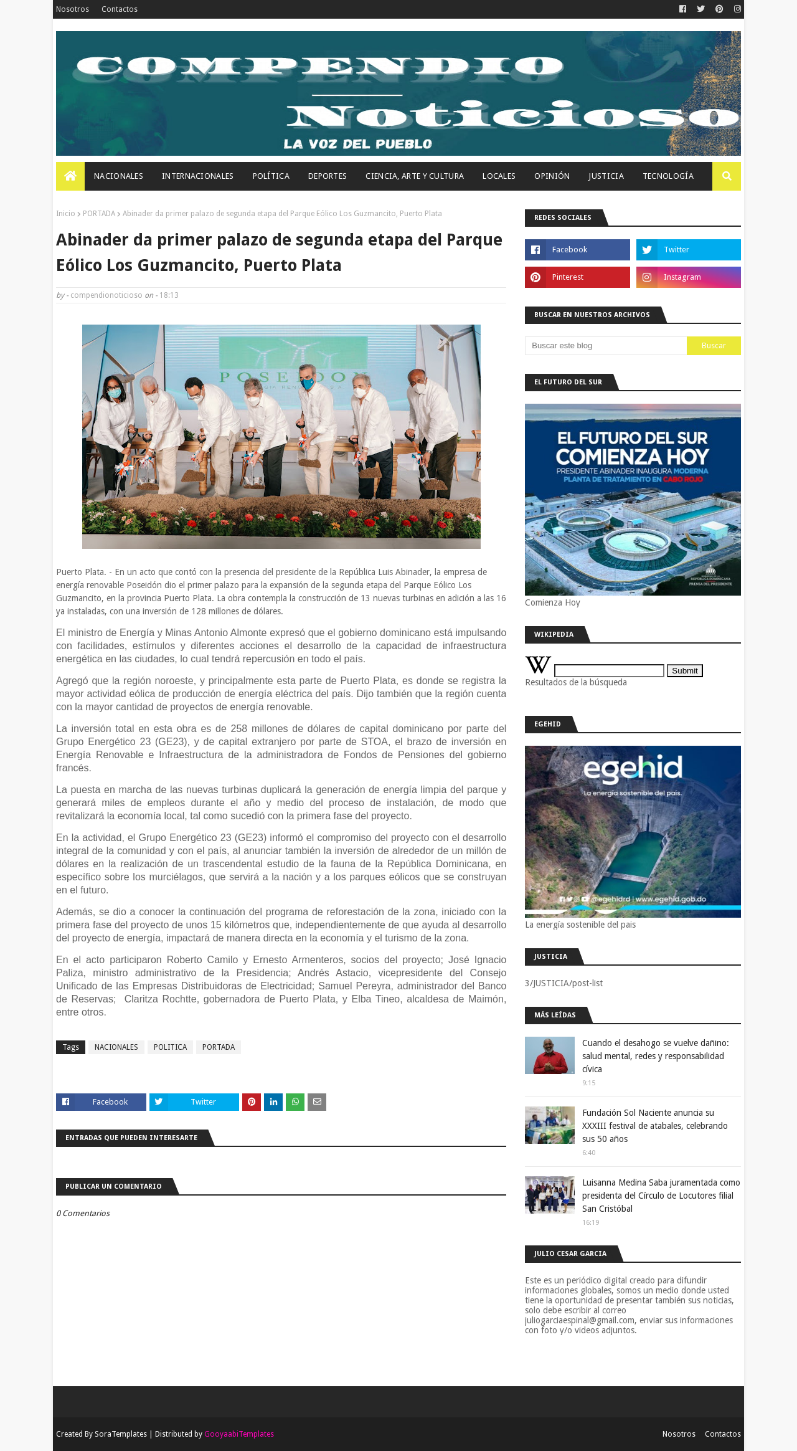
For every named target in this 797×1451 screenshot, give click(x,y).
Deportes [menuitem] (327, 176)
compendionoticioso (106, 295)
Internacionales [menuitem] (198, 176)
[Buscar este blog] (606, 345)
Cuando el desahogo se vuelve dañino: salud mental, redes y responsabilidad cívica (655, 1056)
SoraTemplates (121, 1434)
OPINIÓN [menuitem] (552, 176)
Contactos (119, 9)
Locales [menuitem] (499, 176)
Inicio (65, 213)
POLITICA (170, 1047)
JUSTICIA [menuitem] (605, 176)
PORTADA (99, 213)
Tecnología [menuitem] (668, 176)
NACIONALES (116, 1047)
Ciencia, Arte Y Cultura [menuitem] (414, 176)
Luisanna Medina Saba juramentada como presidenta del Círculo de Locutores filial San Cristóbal (661, 1195)
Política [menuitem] (271, 176)
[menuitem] (70, 176)
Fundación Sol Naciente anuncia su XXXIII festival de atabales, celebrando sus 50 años (655, 1126)
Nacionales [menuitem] (118, 176)
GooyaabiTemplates (239, 1434)
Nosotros (72, 9)
